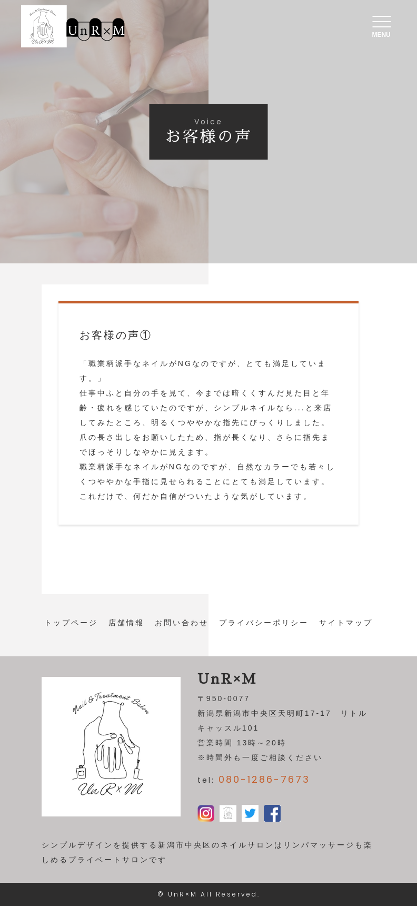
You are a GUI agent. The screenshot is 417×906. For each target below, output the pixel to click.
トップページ (71, 622)
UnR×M (182, 894)
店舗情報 (126, 622)
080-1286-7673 (264, 779)
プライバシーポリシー (264, 622)
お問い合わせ (181, 622)
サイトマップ (346, 622)
